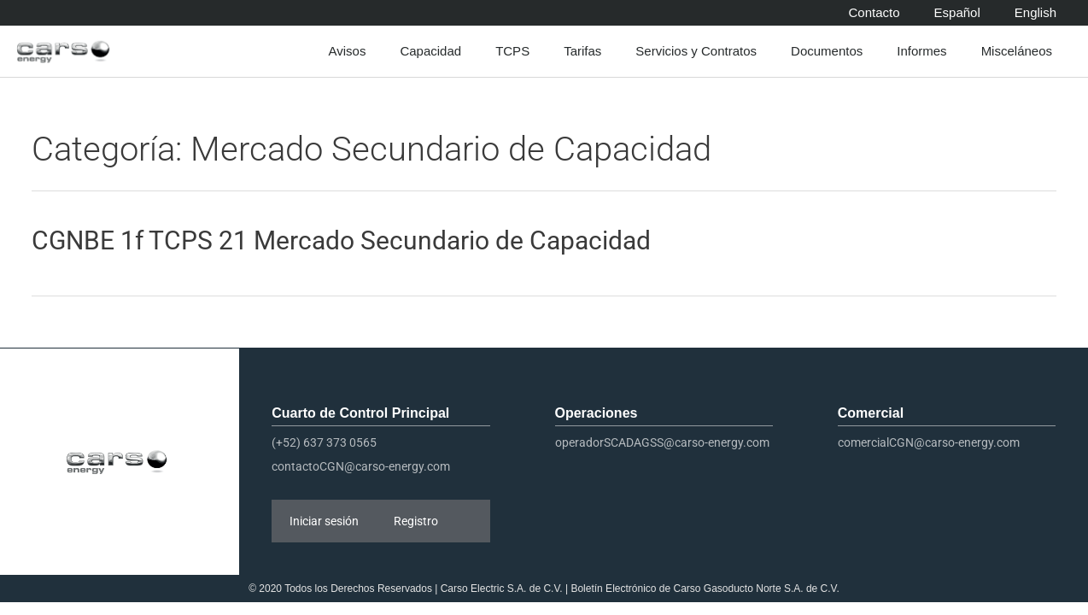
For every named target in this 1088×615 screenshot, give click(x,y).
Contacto (874, 12)
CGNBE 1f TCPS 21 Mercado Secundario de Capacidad (341, 240)
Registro (416, 521)
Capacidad (435, 51)
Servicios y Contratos (700, 51)
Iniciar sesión (324, 521)
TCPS (516, 51)
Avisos (351, 51)
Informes (926, 51)
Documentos (831, 51)
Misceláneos (1021, 51)
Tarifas (587, 51)
